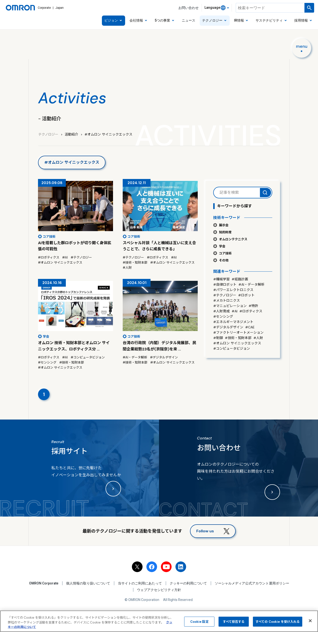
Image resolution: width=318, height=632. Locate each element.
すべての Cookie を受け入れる (278, 621)
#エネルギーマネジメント (233, 322)
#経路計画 (240, 279)
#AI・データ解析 (251, 284)
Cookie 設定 (199, 621)
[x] (137, 566)
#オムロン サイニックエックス (237, 343)
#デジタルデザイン (228, 327)
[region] (159, 621)
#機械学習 (221, 279)
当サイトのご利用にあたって (140, 583)
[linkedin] (180, 566)
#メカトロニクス (226, 300)
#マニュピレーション (230, 306)
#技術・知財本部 (238, 338)
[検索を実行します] (309, 8)
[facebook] (151, 566)
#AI (234, 311)
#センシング (223, 316)
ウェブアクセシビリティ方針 (159, 590)
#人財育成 (221, 311)
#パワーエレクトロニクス (233, 290)
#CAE (250, 327)
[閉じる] (310, 620)
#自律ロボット (224, 284)
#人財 (258, 338)
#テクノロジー (224, 295)
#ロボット (246, 295)
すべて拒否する (234, 621)
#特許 (253, 306)
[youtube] (166, 566)
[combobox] (217, 8)
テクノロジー (48, 134)
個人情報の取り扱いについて (88, 583)
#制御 (218, 338)
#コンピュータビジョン (231, 348)
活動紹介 (71, 134)
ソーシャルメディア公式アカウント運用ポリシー (252, 583)
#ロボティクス (250, 311)
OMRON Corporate (43, 583)
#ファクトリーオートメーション (238, 332)
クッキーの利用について (188, 583)
